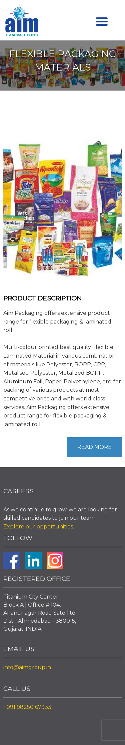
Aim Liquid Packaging (21, 21)
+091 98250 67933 (27, 707)
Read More (94, 447)
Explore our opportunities (38, 526)
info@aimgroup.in (27, 667)
